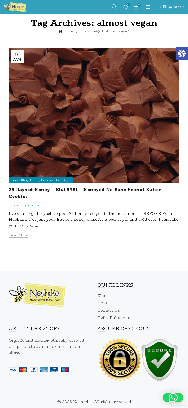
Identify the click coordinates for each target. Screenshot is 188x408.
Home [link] (68, 31)
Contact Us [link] (109, 310)
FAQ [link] (102, 303)
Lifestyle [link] (63, 180)
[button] (173, 397)
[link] (182, 53)
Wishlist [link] (127, 5)
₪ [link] (164, 7)
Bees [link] (15, 180)
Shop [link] (103, 296)
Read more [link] (18, 235)
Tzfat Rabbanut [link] (114, 318)
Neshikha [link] (82, 402)
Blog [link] (24, 180)
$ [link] (159, 7)
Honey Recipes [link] (42, 180)
